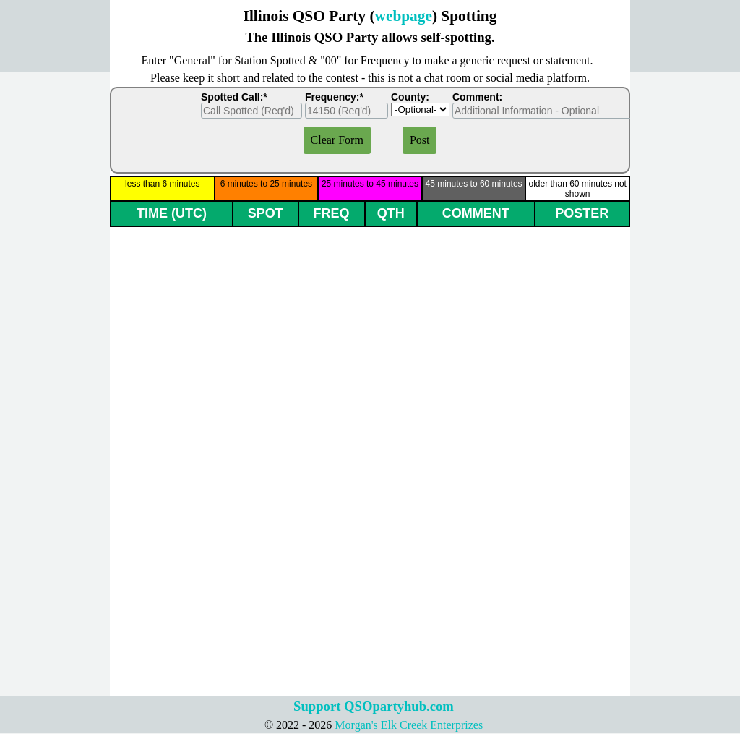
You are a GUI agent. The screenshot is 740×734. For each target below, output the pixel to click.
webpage (403, 16)
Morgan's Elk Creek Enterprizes (409, 725)
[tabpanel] (370, 26)
